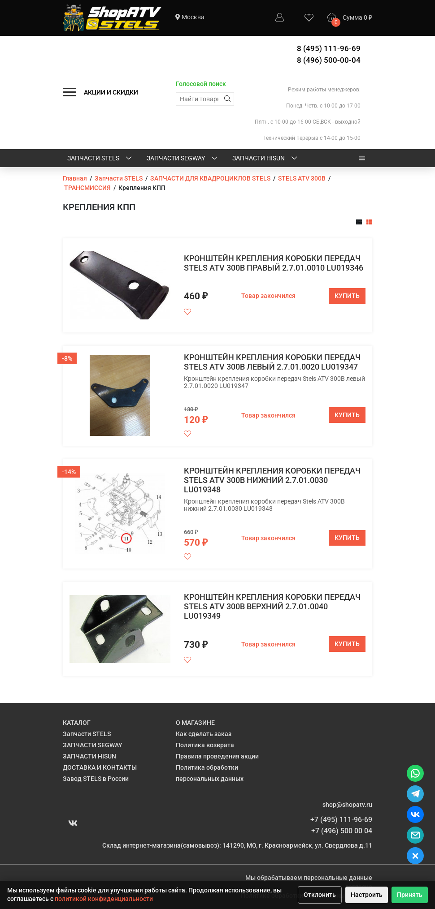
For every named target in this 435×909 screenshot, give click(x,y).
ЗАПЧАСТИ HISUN (265, 159)
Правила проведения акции (217, 756)
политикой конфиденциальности (104, 898)
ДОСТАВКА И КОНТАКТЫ (100, 767)
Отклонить (320, 894)
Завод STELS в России (96, 778)
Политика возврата (205, 745)
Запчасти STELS (100, 159)
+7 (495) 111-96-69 (341, 819)
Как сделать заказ (203, 733)
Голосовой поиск (201, 83)
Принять (409, 894)
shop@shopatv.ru (347, 804)
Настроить (367, 894)
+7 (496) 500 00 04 (341, 831)
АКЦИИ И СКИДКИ (111, 92)
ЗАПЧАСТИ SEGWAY (183, 159)
